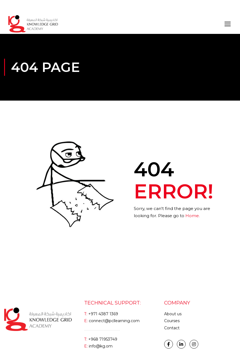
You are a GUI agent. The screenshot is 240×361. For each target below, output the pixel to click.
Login (13, 7)
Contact (172, 327)
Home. (192, 215)
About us (173, 313)
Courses (172, 320)
